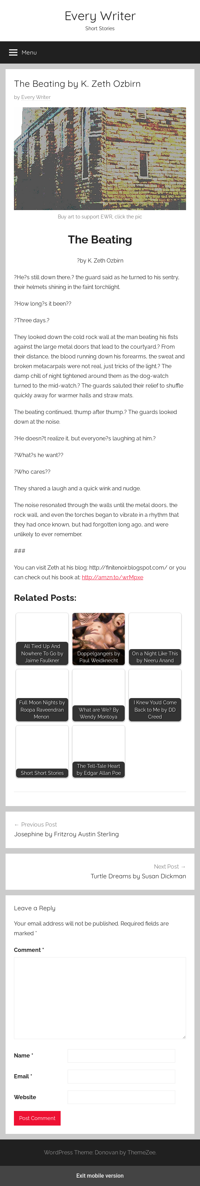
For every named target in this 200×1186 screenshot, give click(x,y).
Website (25, 1097)
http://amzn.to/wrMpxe (112, 577)
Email (23, 1076)
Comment (29, 950)
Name (23, 1055)
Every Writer (100, 15)
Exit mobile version (100, 1175)
